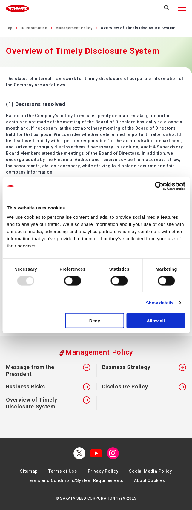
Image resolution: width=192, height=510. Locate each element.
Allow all (156, 320)
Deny (94, 320)
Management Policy (74, 28)
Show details (160, 302)
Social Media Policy (150, 471)
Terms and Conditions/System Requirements (75, 480)
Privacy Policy (103, 471)
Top (9, 28)
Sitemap (29, 471)
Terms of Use (62, 471)
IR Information (34, 28)
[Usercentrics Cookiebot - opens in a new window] (159, 185)
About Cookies (149, 480)
